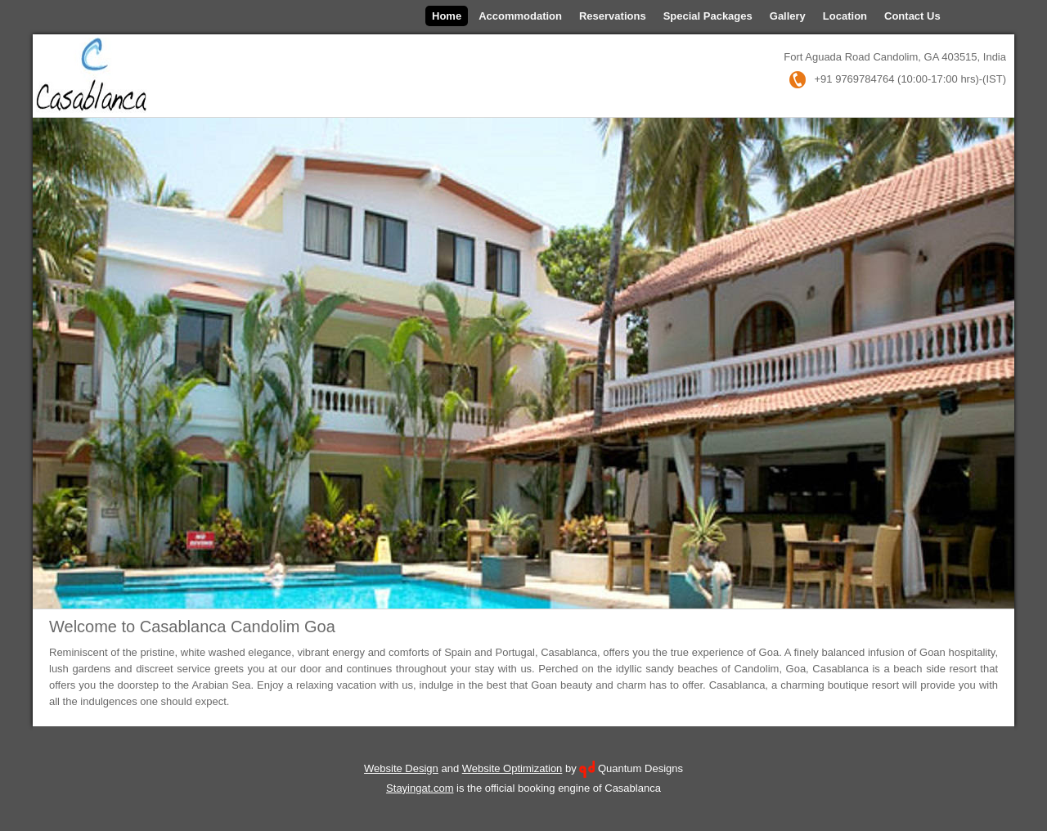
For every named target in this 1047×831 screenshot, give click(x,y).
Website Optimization (512, 768)
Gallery (788, 16)
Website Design (401, 768)
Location (845, 16)
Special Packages (708, 16)
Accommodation (520, 16)
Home (446, 16)
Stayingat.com (419, 788)
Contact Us (912, 16)
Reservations (612, 16)
